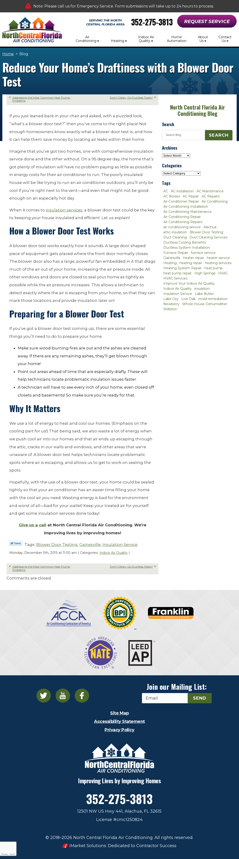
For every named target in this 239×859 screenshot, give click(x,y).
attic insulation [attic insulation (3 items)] (175, 232)
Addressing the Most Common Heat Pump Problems (41, 99)
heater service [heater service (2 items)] (218, 258)
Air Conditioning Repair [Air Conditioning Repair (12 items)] (182, 217)
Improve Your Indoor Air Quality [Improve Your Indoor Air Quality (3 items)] (189, 283)
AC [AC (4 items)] (165, 191)
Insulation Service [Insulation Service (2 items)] (177, 294)
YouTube (63, 696)
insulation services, (64, 210)
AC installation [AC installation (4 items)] (182, 191)
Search (218, 135)
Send (199, 698)
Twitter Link (15, 543)
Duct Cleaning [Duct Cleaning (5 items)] (175, 237)
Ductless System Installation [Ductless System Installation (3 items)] (186, 247)
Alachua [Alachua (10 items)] (210, 227)
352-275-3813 (152, 22)
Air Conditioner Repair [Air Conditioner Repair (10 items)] (181, 201)
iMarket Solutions (87, 845)
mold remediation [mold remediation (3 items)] (213, 299)
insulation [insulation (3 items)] (202, 288)
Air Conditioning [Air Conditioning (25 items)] (215, 201)
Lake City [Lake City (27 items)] (171, 299)
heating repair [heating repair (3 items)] (190, 263)
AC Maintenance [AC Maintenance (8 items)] (210, 191)
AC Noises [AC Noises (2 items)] (171, 196)
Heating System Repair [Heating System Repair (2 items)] (182, 268)
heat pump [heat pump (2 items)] (213, 268)
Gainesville (90, 544)
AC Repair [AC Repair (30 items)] (191, 196)
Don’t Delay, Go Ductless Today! (131, 97)
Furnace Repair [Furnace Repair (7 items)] (175, 253)
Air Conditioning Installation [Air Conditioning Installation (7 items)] (185, 206)
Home (8, 54)
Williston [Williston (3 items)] (170, 309)
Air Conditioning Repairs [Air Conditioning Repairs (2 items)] (182, 222)
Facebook (82, 696)
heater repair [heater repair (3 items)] (193, 258)
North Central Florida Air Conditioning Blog (197, 110)
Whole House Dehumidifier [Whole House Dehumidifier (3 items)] (204, 304)
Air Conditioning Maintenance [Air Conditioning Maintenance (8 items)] (187, 212)
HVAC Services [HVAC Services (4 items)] (175, 278)
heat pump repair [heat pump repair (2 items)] (177, 273)
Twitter (43, 696)
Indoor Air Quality (113, 553)
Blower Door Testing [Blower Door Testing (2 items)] (206, 232)
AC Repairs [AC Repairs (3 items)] (210, 196)
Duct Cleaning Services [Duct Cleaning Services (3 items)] (208, 237)
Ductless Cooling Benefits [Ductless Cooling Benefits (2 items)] (184, 242)
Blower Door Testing (56, 544)
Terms (12, 854)
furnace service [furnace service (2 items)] (203, 253)
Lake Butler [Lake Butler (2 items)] (204, 294)
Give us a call (32, 525)
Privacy (4, 854)
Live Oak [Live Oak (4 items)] (188, 299)
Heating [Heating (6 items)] (170, 263)
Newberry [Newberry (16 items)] (171, 304)
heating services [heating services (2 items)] (218, 263)
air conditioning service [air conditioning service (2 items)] (182, 227)
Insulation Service (119, 544)
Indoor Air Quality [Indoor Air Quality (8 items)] (177, 288)
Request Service (207, 21)
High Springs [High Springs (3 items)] (204, 273)
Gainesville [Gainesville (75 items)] (171, 258)
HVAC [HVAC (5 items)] (223, 273)
